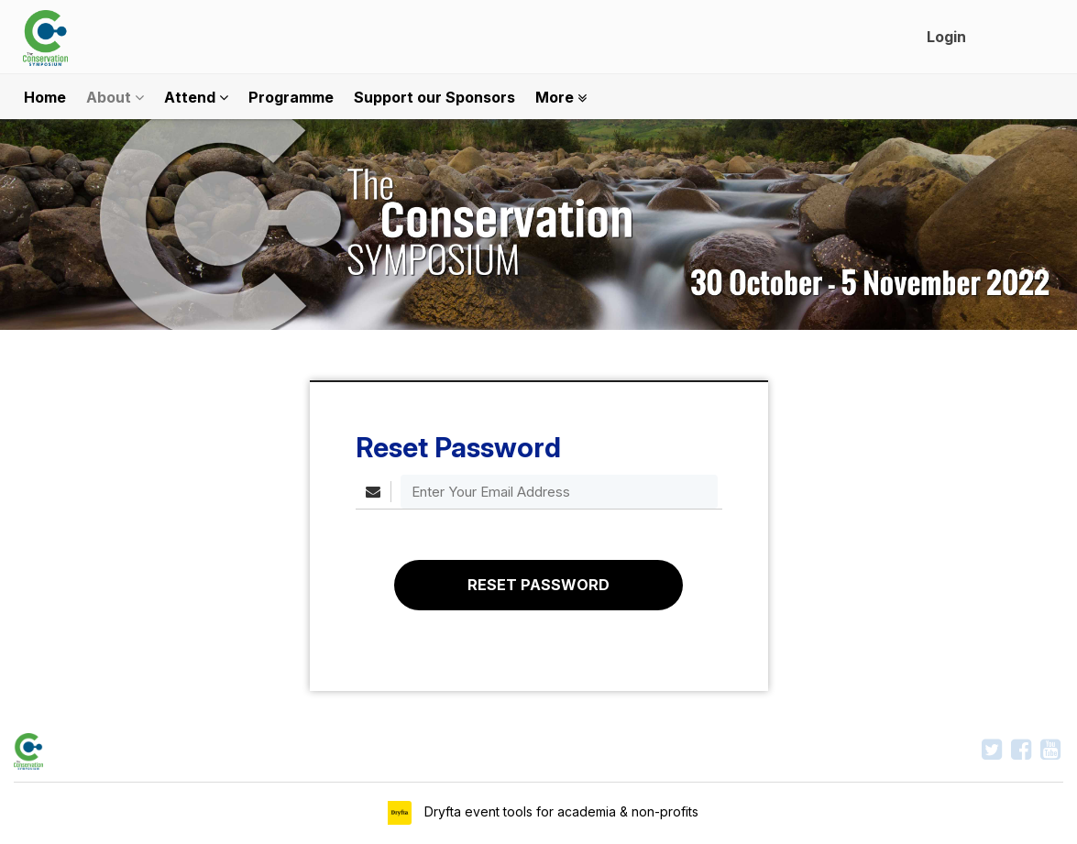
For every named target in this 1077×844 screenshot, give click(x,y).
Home (45, 97)
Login (946, 36)
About (115, 97)
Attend (196, 97)
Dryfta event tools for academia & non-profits (559, 811)
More (561, 97)
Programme (291, 97)
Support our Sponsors (434, 97)
